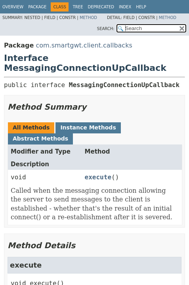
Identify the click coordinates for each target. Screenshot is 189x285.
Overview (12, 7)
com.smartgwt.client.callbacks (84, 45)
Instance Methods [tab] (88, 127)
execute (98, 177)
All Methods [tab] (31, 127)
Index (125, 7)
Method (88, 17)
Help (141, 7)
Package (37, 7)
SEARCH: (106, 29)
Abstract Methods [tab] (40, 138)
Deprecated (101, 7)
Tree (78, 7)
